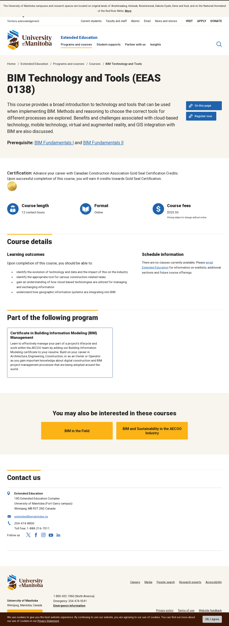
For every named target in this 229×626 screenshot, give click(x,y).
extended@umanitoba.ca (31, 516)
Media (148, 582)
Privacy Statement (48, 621)
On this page (200, 105)
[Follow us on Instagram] (43, 535)
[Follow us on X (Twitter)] (28, 535)
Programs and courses (76, 44)
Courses (95, 64)
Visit (189, 21)
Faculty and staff (116, 21)
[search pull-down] (219, 44)
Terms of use (186, 610)
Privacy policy (165, 610)
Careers (135, 582)
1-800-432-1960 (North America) (73, 596)
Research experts (190, 582)
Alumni (135, 21)
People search (166, 582)
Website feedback (210, 610)
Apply (201, 21)
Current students (91, 21)
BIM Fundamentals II (103, 142)
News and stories (166, 21)
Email (147, 21)
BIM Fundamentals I (54, 142)
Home (11, 64)
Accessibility (214, 582)
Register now (200, 116)
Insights (155, 44)
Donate (216, 21)
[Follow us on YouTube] (51, 534)
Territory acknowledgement (23, 21)
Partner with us (135, 44)
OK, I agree (212, 619)
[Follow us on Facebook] (36, 535)
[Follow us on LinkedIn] (58, 534)
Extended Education (79, 37)
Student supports (109, 44)
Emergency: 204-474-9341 (70, 601)
